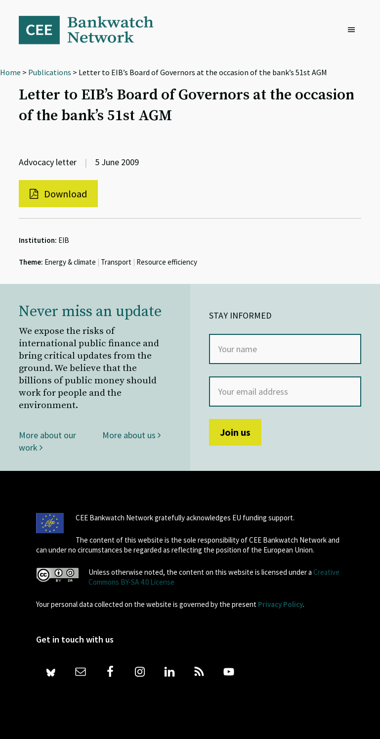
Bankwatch (93, 29)
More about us (131, 435)
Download (58, 193)
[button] (353, 30)
